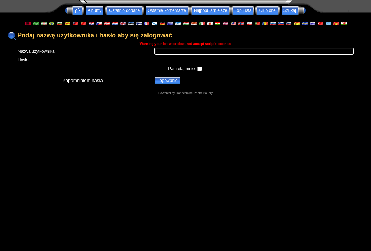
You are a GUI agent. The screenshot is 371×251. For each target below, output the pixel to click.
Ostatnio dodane (124, 10)
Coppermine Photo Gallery (194, 93)
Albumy (94, 10)
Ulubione (267, 10)
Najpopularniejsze (210, 10)
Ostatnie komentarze (166, 10)
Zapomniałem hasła (83, 80)
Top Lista (243, 10)
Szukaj (289, 10)
